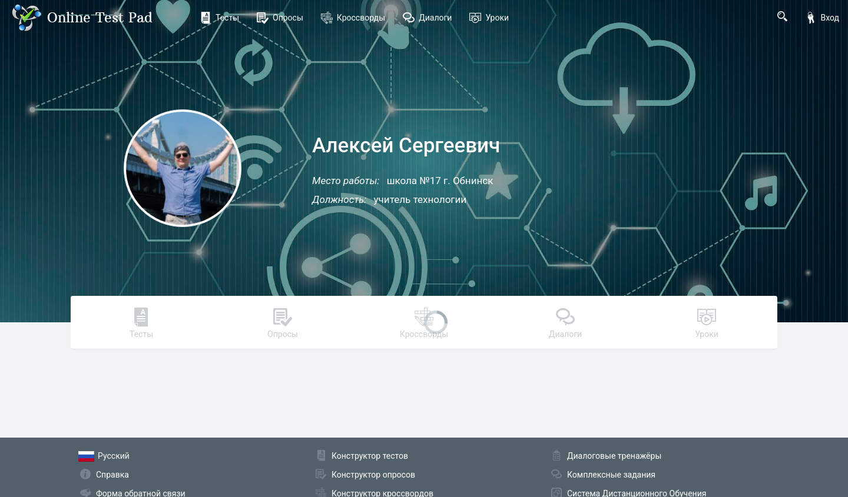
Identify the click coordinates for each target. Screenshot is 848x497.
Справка (112, 474)
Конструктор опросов (373, 474)
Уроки (489, 18)
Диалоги (427, 18)
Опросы (280, 18)
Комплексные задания (611, 474)
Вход (822, 18)
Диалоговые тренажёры (614, 456)
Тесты (219, 18)
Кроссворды (353, 18)
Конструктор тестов (370, 456)
